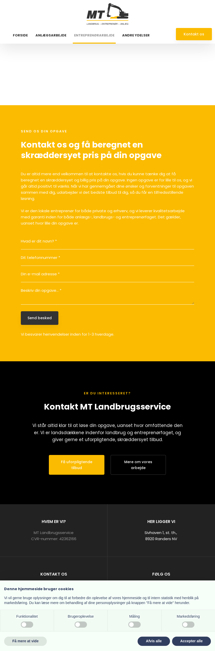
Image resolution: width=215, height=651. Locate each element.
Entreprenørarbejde (94, 35)
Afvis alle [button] (154, 641)
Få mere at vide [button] (25, 641)
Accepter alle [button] (191, 641)
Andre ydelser (136, 35)
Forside (20, 35)
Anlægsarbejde (50, 35)
